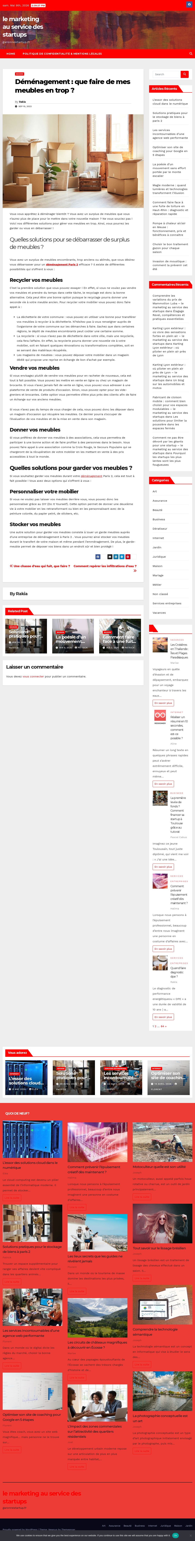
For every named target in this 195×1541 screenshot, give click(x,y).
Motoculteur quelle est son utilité (159, 1167)
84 (162, 1026)
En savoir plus (163, 703)
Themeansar (68, 1529)
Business (159, 519)
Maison (19, 74)
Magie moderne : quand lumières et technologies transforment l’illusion (170, 189)
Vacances (159, 612)
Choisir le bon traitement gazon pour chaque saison (170, 248)
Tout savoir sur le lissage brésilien (159, 1248)
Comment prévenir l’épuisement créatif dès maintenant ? (179, 895)
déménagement (91, 476)
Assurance (160, 500)
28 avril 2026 (69, 1084)
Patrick (81, 647)
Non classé (160, 594)
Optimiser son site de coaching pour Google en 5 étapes (170, 151)
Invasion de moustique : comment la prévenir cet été (170, 265)
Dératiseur (160, 528)
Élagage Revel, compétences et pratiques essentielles (169, 315)
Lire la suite (12, 1197)
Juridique (159, 556)
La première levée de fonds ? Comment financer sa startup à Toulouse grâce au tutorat (178, 814)
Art (155, 491)
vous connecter (33, 676)
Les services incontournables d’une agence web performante (170, 133)
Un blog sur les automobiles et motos (168, 384)
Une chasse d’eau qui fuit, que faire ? (40, 566)
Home (11, 53)
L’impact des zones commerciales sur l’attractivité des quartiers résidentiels (94, 1431)
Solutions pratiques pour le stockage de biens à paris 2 (170, 116)
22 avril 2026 (116, 1084)
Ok (175, 1535)
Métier (157, 584)
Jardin (157, 547)
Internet (158, 538)
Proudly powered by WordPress (20, 1529)
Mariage (158, 575)
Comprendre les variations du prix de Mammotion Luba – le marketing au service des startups (170, 303)
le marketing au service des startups (23, 26)
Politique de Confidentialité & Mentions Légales (62, 53)
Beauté (158, 510)
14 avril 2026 (163, 1084)
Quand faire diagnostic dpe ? (178, 972)
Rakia (22, 101)
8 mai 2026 (19, 1089)
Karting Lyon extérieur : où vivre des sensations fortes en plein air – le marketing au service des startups (170, 336)
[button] (191, 53)
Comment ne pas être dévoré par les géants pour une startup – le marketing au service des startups (170, 445)
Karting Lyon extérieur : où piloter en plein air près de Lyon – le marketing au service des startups (170, 372)
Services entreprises (167, 603)
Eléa (33, 1089)
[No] (190, 1535)
